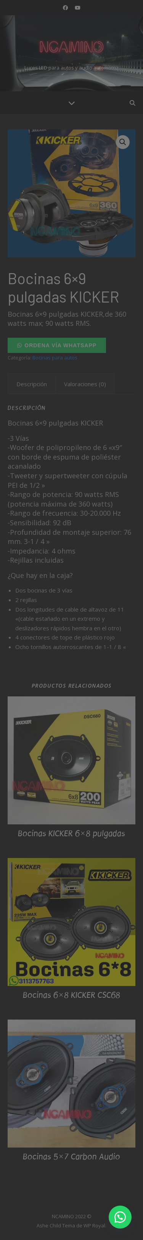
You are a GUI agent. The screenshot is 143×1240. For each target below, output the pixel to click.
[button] (120, 1217)
